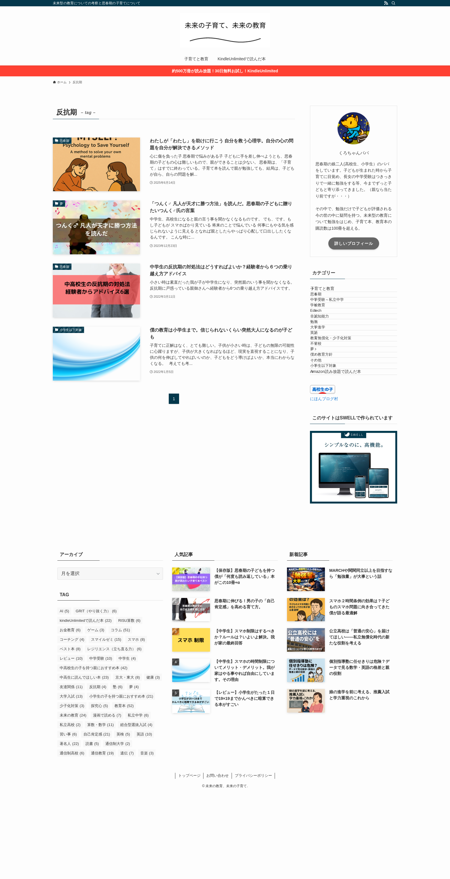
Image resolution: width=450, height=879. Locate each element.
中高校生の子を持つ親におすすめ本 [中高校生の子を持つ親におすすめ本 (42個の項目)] (93, 753)
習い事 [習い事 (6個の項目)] (68, 820)
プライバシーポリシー (253, 861)
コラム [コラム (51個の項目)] (120, 715)
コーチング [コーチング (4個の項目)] (72, 725)
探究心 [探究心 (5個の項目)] (99, 791)
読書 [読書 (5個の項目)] (92, 829)
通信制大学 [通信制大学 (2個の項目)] (117, 829)
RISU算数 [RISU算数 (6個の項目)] (129, 706)
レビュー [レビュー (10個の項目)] (71, 744)
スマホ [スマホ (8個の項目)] (136, 725)
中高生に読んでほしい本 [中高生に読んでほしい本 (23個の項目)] (84, 763)
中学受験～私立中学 (336, 313)
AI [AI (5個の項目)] (64, 696)
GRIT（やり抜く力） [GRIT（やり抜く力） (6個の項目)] (96, 696)
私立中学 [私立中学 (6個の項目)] (138, 801)
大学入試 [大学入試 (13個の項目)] (71, 782)
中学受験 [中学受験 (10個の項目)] (100, 744)
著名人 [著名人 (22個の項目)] (69, 829)
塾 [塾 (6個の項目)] (118, 772)
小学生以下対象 (332, 443)
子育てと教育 (328, 291)
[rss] (386, 3)
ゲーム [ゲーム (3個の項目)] (95, 715)
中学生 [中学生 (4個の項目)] (127, 744)
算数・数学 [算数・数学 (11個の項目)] (100, 810)
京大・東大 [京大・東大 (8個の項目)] (127, 763)
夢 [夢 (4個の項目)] (134, 772)
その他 (324, 432)
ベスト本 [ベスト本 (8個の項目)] (70, 734)
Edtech (324, 335)
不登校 (324, 400)
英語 (323, 378)
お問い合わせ (217, 861)
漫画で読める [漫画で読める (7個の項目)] (107, 801)
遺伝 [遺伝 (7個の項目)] (127, 839)
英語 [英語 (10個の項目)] (144, 820)
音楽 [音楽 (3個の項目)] (147, 839)
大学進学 (326, 367)
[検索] (393, 3)
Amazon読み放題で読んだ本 (341, 454)
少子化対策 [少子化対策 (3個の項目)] (72, 791)
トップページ (189, 861)
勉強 (323, 357)
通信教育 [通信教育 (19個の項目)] (102, 839)
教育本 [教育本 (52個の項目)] (124, 791)
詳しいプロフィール (353, 243)
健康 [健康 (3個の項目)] (153, 763)
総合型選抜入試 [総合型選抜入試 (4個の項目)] (136, 810)
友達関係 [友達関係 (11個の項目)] (71, 772)
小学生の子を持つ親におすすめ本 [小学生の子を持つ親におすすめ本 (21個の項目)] (121, 782)
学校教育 (326, 324)
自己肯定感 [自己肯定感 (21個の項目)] (97, 820)
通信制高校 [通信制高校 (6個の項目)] (72, 839)
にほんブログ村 (324, 484)
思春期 (324, 303)
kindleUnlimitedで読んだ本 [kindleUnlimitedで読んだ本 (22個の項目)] (86, 706)
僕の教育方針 (330, 421)
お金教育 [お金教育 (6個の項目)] (70, 715)
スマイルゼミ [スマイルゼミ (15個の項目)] (106, 725)
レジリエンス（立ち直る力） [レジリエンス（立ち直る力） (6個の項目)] (114, 734)
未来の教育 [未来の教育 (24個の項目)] (73, 801)
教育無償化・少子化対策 (339, 389)
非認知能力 (328, 346)
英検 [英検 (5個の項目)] (123, 820)
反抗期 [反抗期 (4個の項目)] (97, 772)
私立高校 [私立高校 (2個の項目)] (70, 810)
